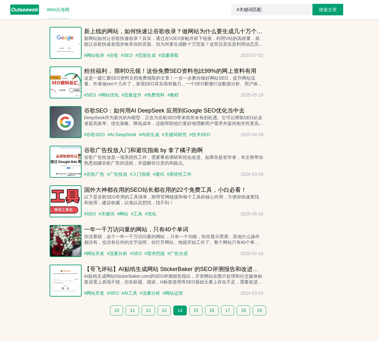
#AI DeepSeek (121, 134)
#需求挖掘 (154, 253)
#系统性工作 (179, 174)
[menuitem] (24, 9)
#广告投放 (117, 174)
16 (211, 310)
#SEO (127, 55)
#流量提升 (132, 94)
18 (243, 310)
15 (196, 310)
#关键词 (106, 213)
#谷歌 (112, 55)
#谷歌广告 (94, 174)
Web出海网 (58, 9)
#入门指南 (140, 174)
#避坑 (158, 174)
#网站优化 (109, 94)
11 (132, 310)
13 (164, 310)
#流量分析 (117, 253)
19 (259, 310)
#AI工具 (129, 293)
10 (116, 310)
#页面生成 (145, 55)
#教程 (173, 94)
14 (180, 310)
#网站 (123, 213)
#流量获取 (168, 55)
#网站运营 (173, 293)
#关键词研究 (174, 134)
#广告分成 (177, 253)
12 (148, 310)
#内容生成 (149, 134)
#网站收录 (94, 55)
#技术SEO (199, 134)
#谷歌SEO (94, 134)
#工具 (136, 213)
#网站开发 (94, 253)
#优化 (150, 213)
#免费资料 (154, 94)
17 (227, 310)
